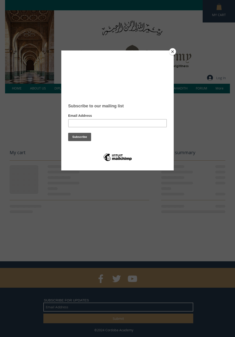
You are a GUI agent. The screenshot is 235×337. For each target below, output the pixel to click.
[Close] (172, 51)
